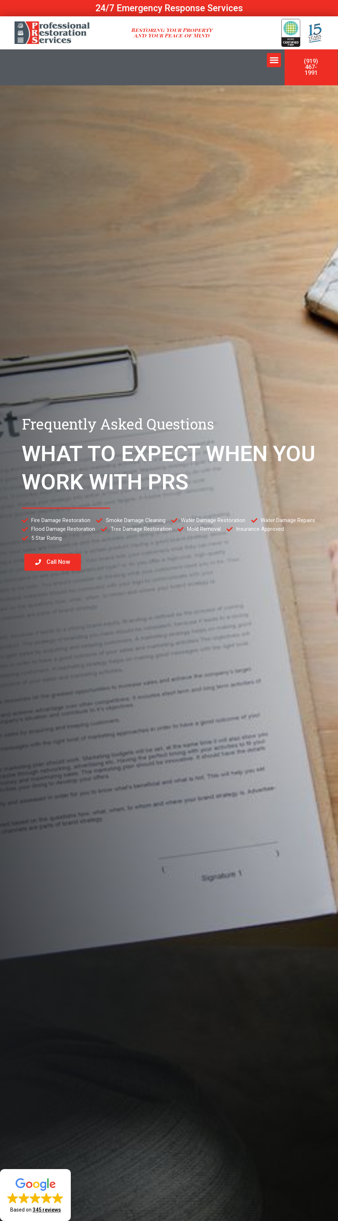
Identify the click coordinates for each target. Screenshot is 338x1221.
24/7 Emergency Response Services (169, 8)
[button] (274, 60)
